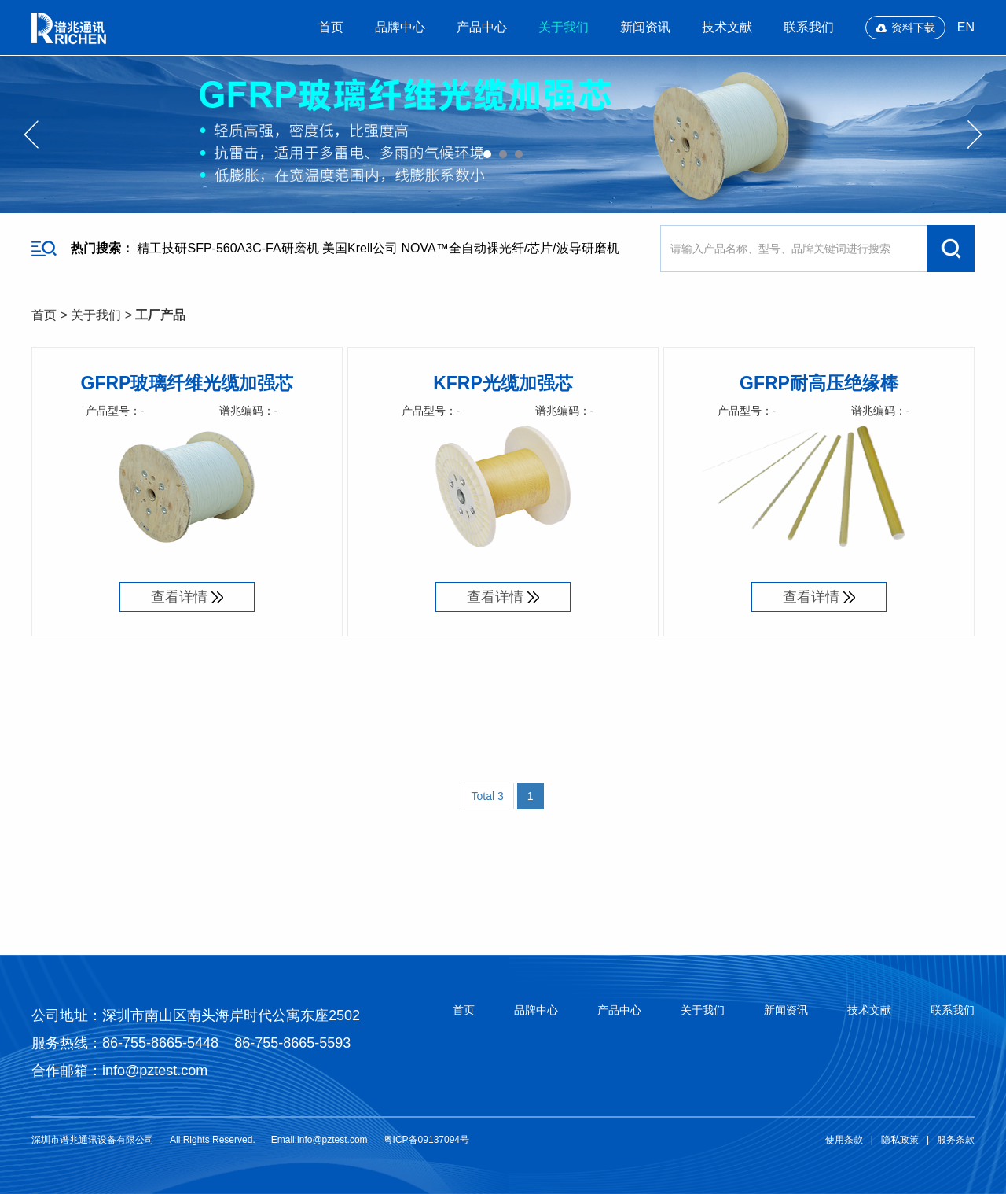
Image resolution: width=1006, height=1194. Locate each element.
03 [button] (519, 154)
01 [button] (487, 154)
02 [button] (503, 154)
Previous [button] (31, 134)
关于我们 (563, 27)
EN (966, 27)
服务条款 (956, 1139)
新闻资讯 (645, 27)
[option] (503, 134)
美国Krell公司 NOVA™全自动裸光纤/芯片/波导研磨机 (470, 248)
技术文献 (727, 27)
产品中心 (482, 27)
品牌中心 (400, 27)
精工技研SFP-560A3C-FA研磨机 (227, 248)
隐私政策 (900, 1139)
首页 (330, 27)
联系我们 (809, 27)
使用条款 (844, 1139)
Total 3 (487, 796)
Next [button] (974, 134)
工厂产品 (160, 315)
